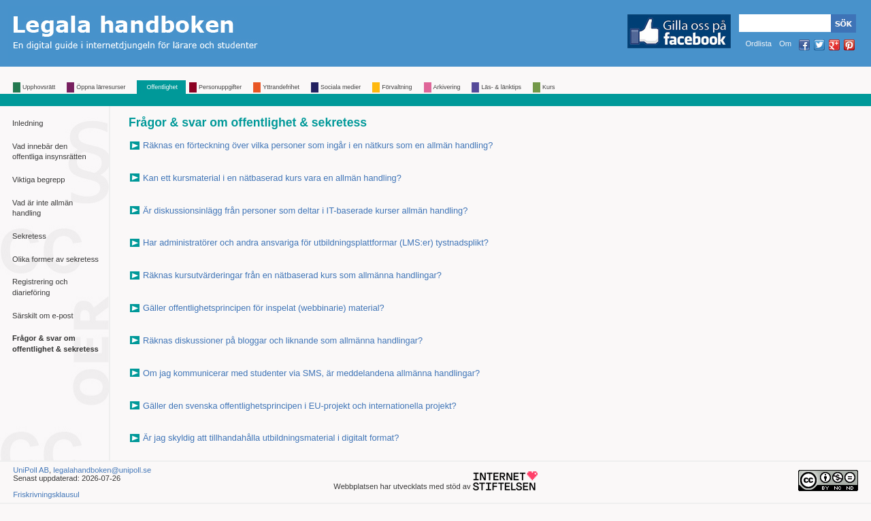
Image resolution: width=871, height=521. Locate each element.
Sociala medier (341, 87)
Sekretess (29, 236)
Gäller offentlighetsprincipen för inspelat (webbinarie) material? (263, 308)
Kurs (548, 87)
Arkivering (447, 87)
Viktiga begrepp (38, 179)
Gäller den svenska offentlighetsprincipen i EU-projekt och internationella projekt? (300, 406)
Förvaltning (397, 87)
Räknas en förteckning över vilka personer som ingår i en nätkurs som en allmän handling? (318, 145)
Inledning (27, 123)
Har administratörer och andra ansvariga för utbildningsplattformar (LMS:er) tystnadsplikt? (316, 242)
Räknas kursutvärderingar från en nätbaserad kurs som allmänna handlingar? (292, 275)
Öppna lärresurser (100, 87)
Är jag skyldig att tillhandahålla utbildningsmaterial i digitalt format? (271, 438)
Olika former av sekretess (55, 259)
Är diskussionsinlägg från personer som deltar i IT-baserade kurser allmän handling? (305, 210)
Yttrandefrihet (281, 87)
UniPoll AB (31, 470)
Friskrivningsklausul (46, 494)
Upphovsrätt (38, 87)
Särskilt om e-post (42, 316)
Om (785, 43)
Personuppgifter (220, 87)
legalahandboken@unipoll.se (102, 470)
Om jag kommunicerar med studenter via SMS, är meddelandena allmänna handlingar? (311, 373)
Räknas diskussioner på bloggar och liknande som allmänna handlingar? (283, 340)
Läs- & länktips (501, 87)
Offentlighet (162, 87)
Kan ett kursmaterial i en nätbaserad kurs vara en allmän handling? (272, 178)
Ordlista (758, 43)
